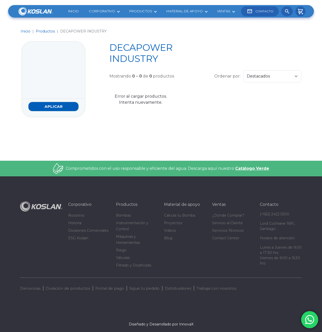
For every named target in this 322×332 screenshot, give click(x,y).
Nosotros (76, 215)
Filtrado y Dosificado (133, 265)
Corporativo (102, 11)
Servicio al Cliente (227, 223)
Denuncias (30, 288)
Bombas (123, 215)
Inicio (73, 11)
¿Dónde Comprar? (228, 215)
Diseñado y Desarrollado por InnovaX (161, 324)
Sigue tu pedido (144, 288)
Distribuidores (178, 288)
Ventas (224, 11)
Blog (168, 238)
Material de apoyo (184, 11)
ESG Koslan (78, 238)
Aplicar (54, 106)
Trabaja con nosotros (216, 288)
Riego (121, 250)
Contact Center (225, 238)
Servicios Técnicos (228, 230)
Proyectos (173, 223)
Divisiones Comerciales (88, 230)
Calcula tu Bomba (179, 215)
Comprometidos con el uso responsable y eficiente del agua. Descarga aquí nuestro (167, 168)
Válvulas (123, 257)
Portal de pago (109, 288)
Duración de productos (68, 288)
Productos (140, 11)
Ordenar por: (227, 75)
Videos (170, 230)
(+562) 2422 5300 (274, 214)
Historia (75, 223)
